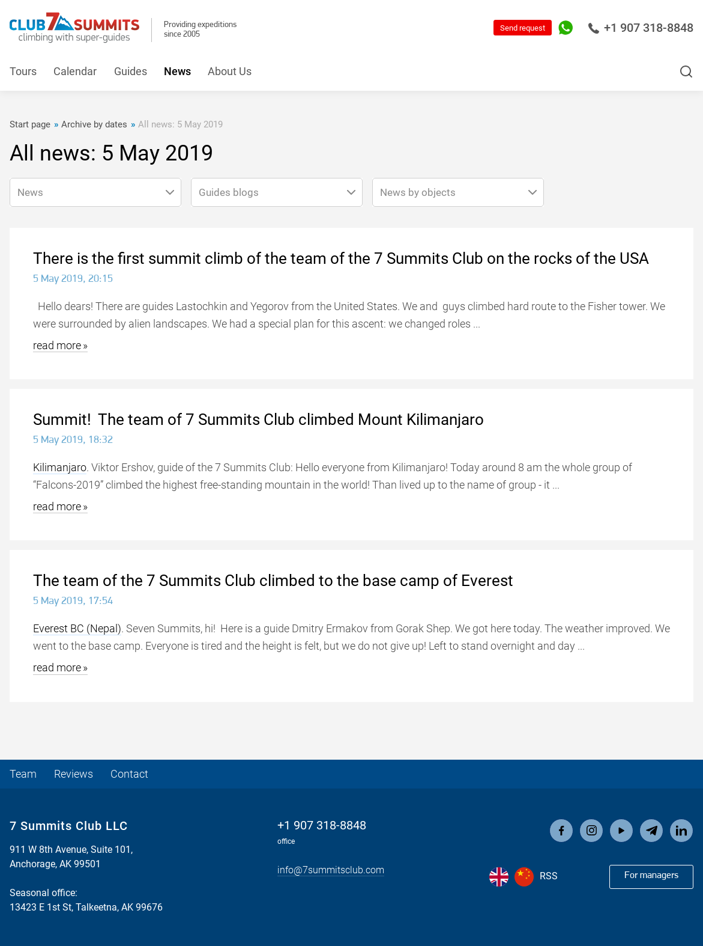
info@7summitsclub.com (330, 870)
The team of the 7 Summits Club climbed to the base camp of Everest (273, 581)
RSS (549, 876)
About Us (230, 72)
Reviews (73, 774)
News (177, 72)
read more (57, 345)
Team (23, 774)
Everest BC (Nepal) (77, 628)
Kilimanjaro (59, 467)
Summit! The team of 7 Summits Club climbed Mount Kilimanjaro (258, 419)
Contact (129, 774)
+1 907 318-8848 (640, 27)
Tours (23, 72)
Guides (130, 72)
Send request (522, 27)
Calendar (75, 72)
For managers (651, 875)
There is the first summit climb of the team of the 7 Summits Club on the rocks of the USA (341, 258)
